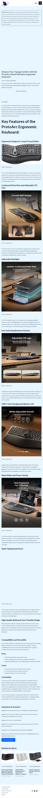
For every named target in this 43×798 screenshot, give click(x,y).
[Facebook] (32, 791)
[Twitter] (36, 791)
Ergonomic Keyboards (11, 80)
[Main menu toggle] (40, 3)
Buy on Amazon (21, 91)
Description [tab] (5, 101)
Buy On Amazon (8, 739)
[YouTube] (34, 791)
